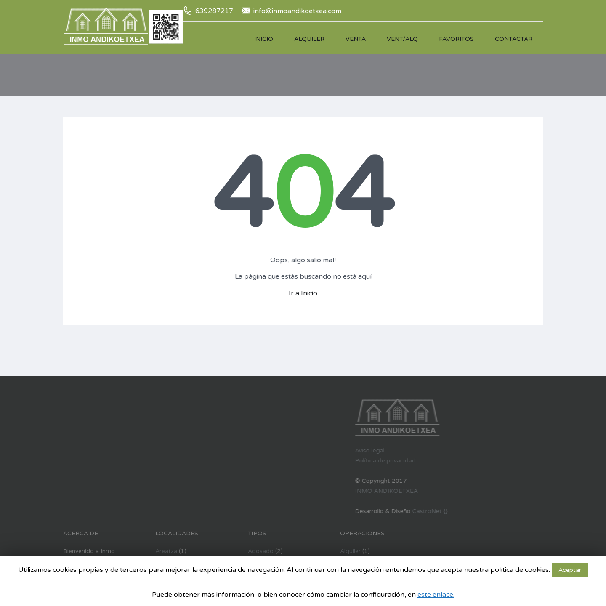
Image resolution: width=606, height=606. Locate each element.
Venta (356, 39)
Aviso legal (330, 450)
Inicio (263, 39)
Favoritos (456, 39)
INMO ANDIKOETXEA (347, 490)
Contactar (513, 39)
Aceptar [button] (569, 570)
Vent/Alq (402, 39)
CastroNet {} (390, 511)
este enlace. (435, 594)
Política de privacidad (346, 460)
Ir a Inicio (303, 293)
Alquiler (309, 39)
